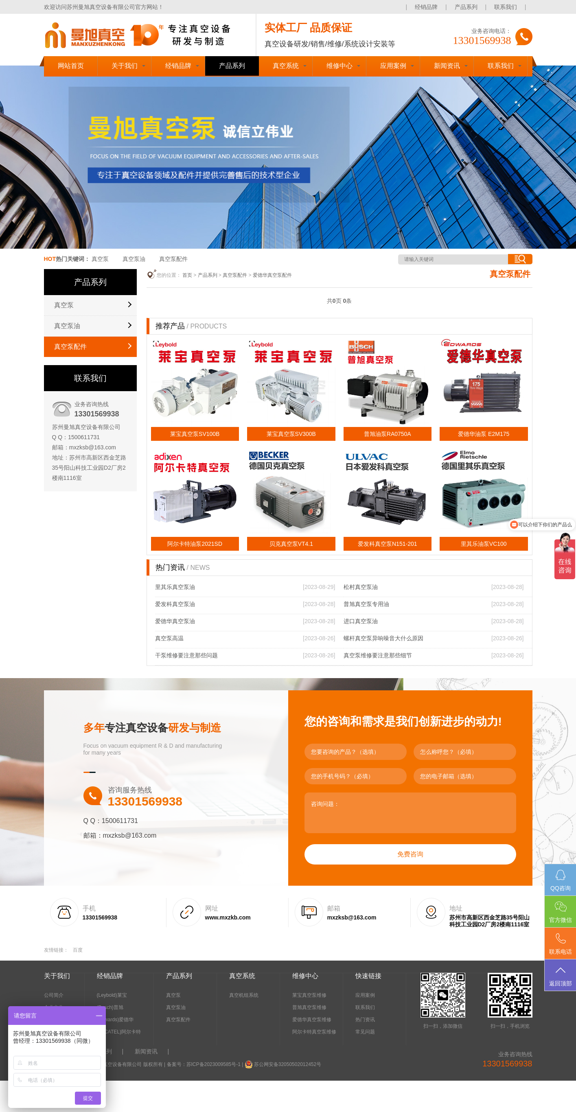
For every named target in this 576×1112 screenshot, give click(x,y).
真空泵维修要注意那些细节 (378, 655)
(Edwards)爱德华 (115, 1019)
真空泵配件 (173, 259)
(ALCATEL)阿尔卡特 (119, 1032)
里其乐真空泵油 (175, 587)
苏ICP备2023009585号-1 (213, 1064)
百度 (78, 950)
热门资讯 (365, 1019)
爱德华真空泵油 (175, 621)
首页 (187, 275)
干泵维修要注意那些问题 (186, 655)
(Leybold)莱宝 (112, 995)
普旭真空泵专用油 (366, 604)
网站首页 (71, 65)
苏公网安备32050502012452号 (287, 1064)
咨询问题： (410, 812)
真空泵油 (134, 259)
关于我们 (125, 65)
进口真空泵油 (361, 621)
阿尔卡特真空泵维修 (314, 1032)
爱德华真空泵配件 (272, 275)
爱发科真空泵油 (175, 604)
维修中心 (339, 65)
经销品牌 (426, 7)
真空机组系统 (243, 995)
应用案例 (393, 65)
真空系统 (286, 65)
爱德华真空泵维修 (311, 1019)
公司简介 (54, 995)
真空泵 (100, 259)
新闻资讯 (447, 65)
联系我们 (505, 7)
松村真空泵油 (361, 587)
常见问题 (365, 1032)
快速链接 (368, 975)
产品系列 (466, 7)
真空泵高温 (169, 638)
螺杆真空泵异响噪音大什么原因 (383, 638)
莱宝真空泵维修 (309, 995)
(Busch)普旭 (110, 1007)
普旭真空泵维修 (309, 1007)
